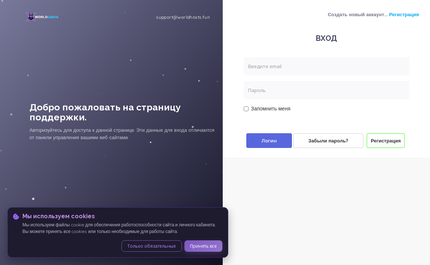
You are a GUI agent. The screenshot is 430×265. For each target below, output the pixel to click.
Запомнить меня (267, 108)
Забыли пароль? (329, 141)
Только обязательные (151, 246)
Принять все (203, 246)
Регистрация (404, 14)
